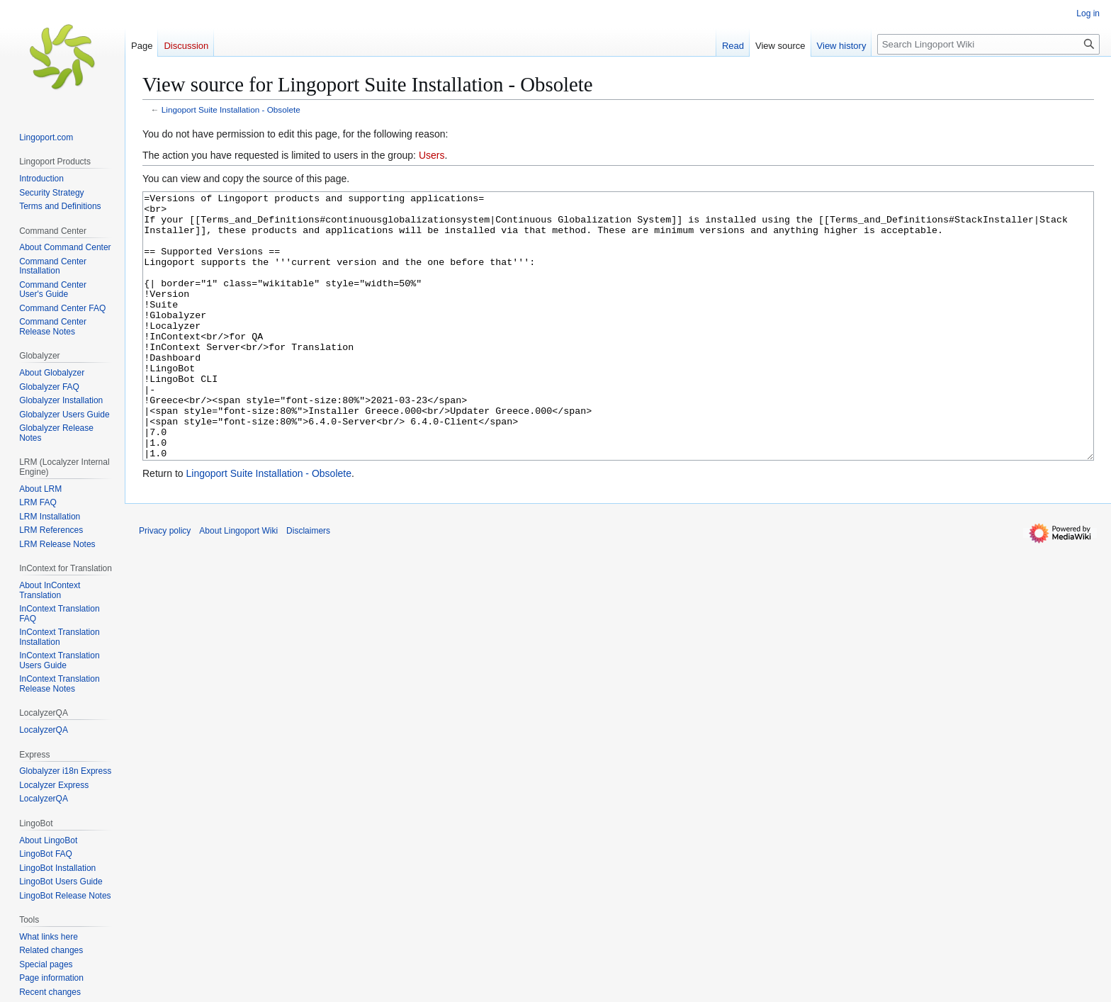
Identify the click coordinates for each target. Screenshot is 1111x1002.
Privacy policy (165, 584)
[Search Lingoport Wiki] (988, 44)
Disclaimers (308, 584)
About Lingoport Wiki (238, 584)
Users (432, 155)
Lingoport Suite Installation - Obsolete (231, 109)
